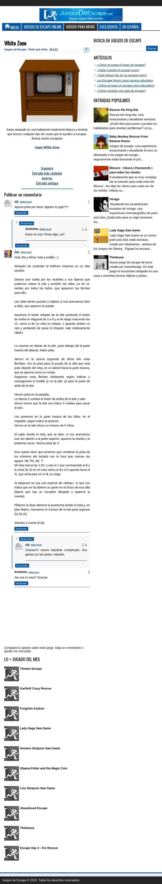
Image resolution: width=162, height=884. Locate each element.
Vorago (114, 199)
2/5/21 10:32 (36, 545)
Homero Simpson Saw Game (40, 748)
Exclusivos (109, 27)
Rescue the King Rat (123, 109)
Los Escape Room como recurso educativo (125, 80)
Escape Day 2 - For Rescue (39, 848)
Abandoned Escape (33, 808)
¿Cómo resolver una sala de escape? (121, 91)
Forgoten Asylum (32, 708)
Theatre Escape (31, 668)
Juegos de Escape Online (42, 27)
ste (16, 201)
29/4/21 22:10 (45, 229)
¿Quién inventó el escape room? (118, 70)
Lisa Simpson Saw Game (37, 788)
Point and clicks (38, 49)
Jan (16, 252)
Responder (21, 213)
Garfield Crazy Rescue (35, 688)
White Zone (15, 43)
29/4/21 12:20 (26, 202)
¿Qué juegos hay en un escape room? (122, 75)
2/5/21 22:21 (33, 572)
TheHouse (27, 828)
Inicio (11, 26)
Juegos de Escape (15, 49)
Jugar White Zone (47, 147)
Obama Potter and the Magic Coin (43, 768)
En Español (130, 27)
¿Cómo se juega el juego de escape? (121, 65)
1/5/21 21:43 (26, 252)
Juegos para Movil (80, 27)
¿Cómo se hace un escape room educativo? (126, 85)
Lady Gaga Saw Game (35, 728)
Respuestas (26, 223)
